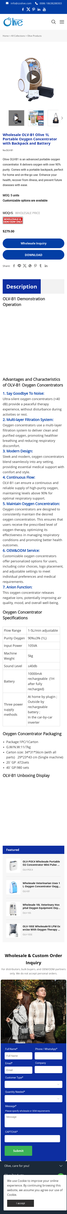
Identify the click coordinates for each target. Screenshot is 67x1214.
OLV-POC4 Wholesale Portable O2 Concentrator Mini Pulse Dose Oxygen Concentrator (42, 863)
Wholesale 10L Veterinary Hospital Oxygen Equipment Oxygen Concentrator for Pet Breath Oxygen (41, 906)
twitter (24, 266)
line (19, 266)
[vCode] (32, 1138)
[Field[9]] (18, 1070)
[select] (33, 1084)
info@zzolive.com (21, 3)
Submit (18, 1151)
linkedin (46, 266)
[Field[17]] (48, 1055)
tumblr (41, 266)
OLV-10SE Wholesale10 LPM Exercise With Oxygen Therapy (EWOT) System (41, 928)
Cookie (22, 1181)
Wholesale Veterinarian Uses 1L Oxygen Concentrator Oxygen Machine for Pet (41, 885)
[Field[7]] (18, 1055)
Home (6, 35)
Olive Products (34, 35)
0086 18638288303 (51, 3)
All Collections (18, 35)
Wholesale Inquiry (33, 243)
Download (33, 255)
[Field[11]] (48, 1069)
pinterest (35, 266)
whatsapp (30, 266)
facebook (14, 266)
